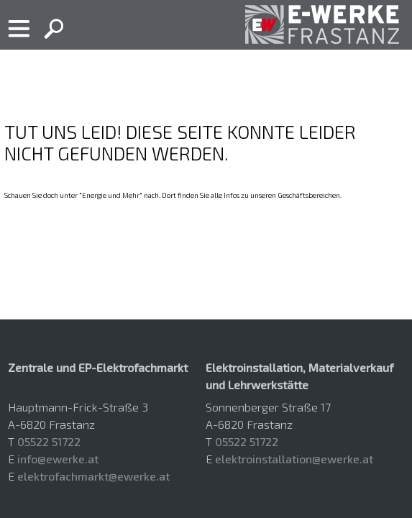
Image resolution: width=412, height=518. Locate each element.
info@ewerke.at (58, 458)
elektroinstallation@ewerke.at (294, 458)
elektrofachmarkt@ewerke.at (93, 476)
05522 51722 (49, 441)
